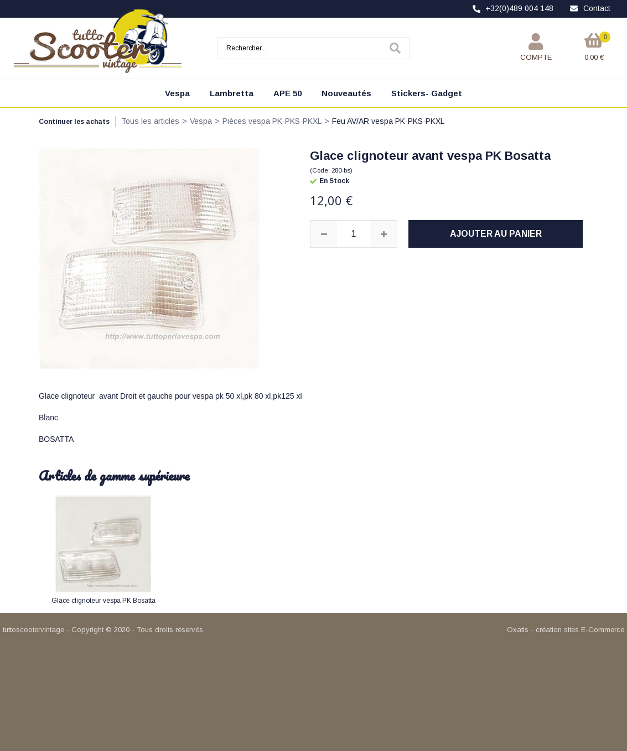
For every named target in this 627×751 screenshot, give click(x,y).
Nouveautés (346, 93)
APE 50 (287, 93)
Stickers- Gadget (426, 93)
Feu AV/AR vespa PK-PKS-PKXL (388, 121)
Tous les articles (150, 121)
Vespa (177, 93)
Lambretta (231, 93)
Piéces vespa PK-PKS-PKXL (272, 121)
